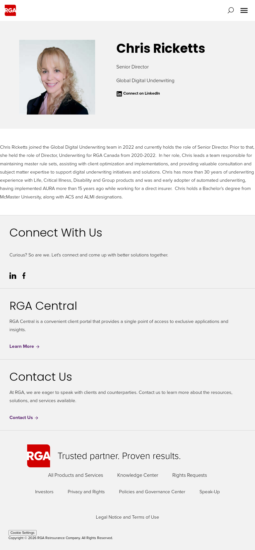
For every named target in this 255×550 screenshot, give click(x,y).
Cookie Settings (22, 532)
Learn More (24, 346)
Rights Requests (189, 475)
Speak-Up (209, 492)
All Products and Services (75, 475)
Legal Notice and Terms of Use (127, 517)
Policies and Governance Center (152, 492)
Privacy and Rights (86, 492)
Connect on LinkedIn (138, 93)
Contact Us (24, 417)
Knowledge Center (137, 475)
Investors (44, 492)
